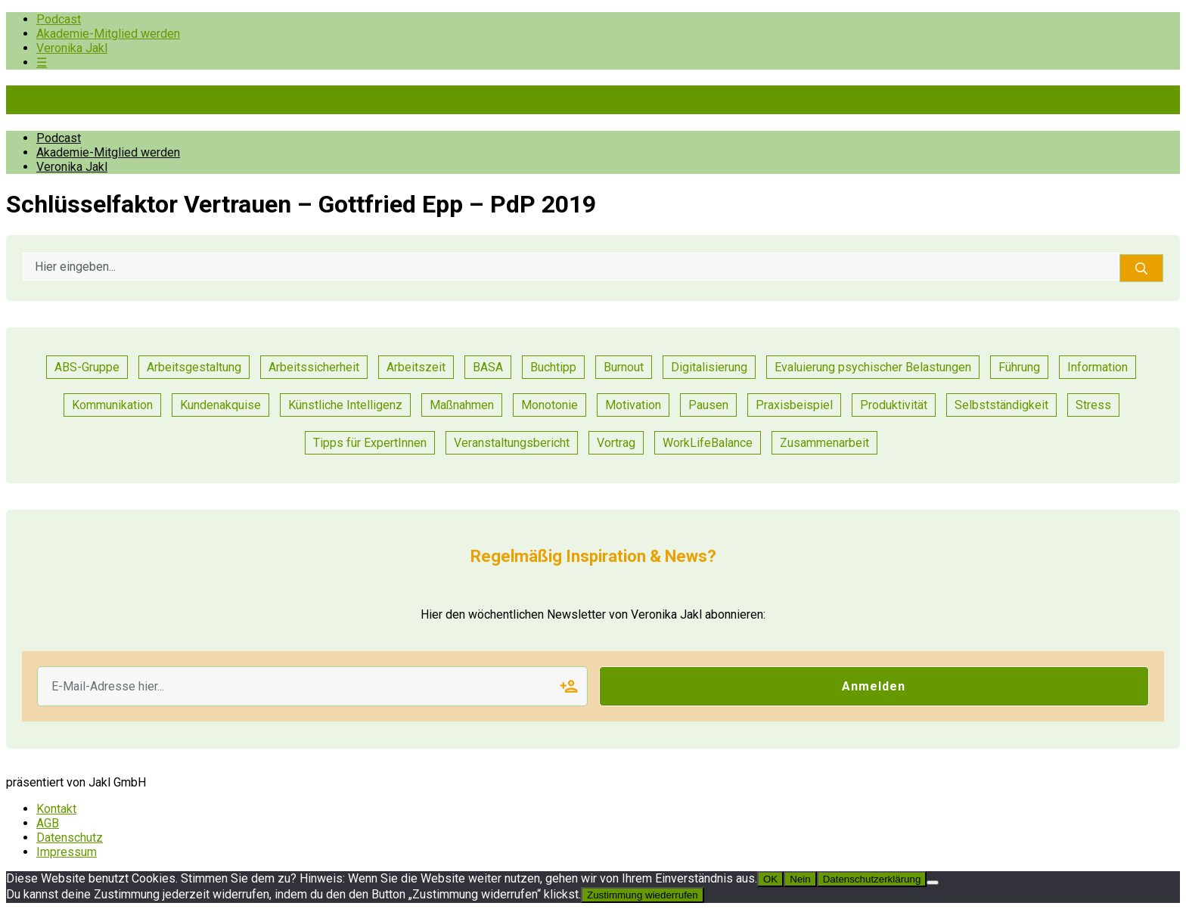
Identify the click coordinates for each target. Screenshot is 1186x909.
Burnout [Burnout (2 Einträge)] (624, 367)
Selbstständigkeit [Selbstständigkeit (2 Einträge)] (1001, 405)
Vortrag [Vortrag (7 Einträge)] (616, 443)
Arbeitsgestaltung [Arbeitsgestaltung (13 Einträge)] (194, 367)
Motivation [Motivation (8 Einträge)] (633, 405)
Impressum (66, 852)
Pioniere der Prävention (134, 99)
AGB (47, 823)
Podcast (58, 19)
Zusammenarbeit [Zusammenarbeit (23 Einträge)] (824, 443)
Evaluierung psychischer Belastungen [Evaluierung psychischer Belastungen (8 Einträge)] (873, 367)
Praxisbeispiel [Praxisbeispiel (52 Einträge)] (794, 405)
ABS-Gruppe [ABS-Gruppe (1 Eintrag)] (87, 367)
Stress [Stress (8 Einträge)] (1093, 405)
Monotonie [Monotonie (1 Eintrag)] (549, 405)
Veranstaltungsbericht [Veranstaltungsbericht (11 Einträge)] (512, 443)
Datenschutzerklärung (872, 879)
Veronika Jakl (71, 48)
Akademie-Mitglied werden (108, 33)
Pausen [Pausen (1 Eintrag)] (708, 405)
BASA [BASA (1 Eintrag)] (488, 367)
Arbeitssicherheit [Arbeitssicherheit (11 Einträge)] (314, 367)
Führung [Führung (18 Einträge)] (1019, 367)
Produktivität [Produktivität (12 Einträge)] (893, 405)
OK (770, 879)
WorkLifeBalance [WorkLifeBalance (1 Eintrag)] (708, 443)
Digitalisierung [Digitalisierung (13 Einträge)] (709, 367)
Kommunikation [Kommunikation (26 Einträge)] (112, 405)
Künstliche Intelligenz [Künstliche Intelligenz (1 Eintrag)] (345, 405)
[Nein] (933, 882)
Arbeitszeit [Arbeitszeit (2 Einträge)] (416, 367)
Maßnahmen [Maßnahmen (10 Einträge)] (462, 405)
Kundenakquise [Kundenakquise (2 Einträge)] (220, 405)
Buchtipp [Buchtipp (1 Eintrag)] (553, 367)
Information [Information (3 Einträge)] (1097, 367)
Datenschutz (69, 837)
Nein (800, 879)
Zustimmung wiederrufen (642, 895)
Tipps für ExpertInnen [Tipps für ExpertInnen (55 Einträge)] (370, 443)
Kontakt (56, 809)
